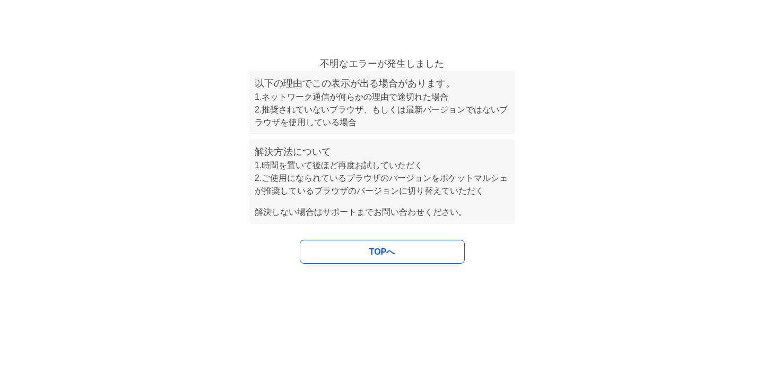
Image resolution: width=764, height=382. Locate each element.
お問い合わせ (399, 211)
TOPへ (382, 251)
